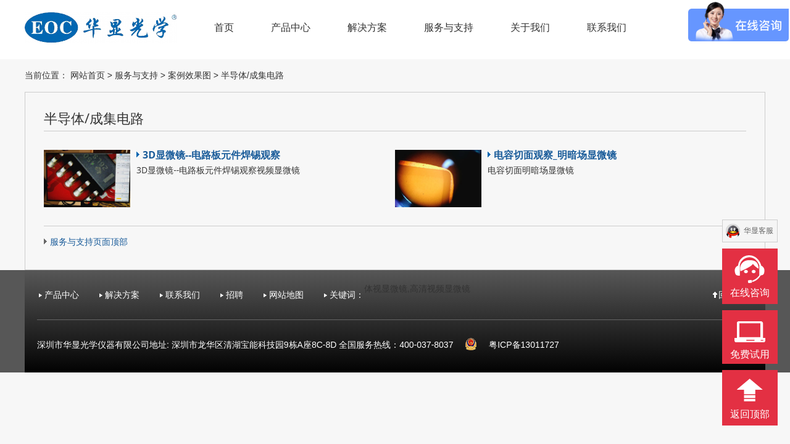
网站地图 (286, 294)
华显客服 (758, 230)
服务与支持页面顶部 (89, 242)
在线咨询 (750, 292)
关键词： (347, 294)
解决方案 (367, 27)
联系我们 (606, 27)
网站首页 (87, 75)
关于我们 (530, 27)
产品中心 (290, 27)
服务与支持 (448, 27)
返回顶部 (750, 414)
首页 (224, 27)
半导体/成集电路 (252, 75)
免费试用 (750, 354)
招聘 (234, 294)
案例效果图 (189, 75)
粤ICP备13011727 (524, 345)
